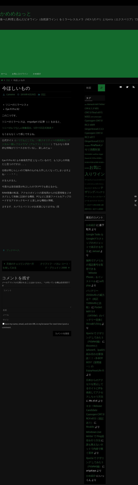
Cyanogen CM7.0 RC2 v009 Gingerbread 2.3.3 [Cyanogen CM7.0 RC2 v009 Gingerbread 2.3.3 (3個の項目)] (94, 124)
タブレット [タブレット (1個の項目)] (96, 188)
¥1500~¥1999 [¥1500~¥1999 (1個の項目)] (93, 162)
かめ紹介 (91, 225)
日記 (8, 80)
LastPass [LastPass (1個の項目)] (96, 154)
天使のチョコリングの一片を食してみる (18, 265)
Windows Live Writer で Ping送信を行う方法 (95, 434)
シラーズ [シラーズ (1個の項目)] (90, 184)
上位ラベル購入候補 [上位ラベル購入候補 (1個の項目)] (93, 205)
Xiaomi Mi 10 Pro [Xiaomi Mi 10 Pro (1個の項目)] (90, 158)
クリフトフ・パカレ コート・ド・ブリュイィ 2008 (55, 265)
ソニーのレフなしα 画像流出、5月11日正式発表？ (28, 128)
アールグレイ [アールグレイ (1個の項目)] (89, 180)
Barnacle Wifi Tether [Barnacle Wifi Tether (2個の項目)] (96, 104)
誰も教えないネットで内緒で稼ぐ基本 (94, 447)
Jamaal (96, 250)
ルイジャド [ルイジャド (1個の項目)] (93, 201)
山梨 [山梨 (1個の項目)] (102, 205)
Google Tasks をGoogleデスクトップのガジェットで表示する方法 (95, 242)
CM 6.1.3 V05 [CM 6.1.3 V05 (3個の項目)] (92, 108)
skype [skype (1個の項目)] (101, 154)
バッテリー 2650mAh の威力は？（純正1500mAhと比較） (95, 298)
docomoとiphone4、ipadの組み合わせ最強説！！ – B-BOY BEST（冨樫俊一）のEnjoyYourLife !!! (95, 357)
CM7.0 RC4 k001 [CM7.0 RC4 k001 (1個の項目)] (96, 117)
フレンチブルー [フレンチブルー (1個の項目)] (98, 197)
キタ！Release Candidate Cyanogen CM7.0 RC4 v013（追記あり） (95, 413)
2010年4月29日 (28, 94)
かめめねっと (16, 14)
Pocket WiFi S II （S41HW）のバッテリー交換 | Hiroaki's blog (95, 315)
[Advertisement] (69, 50)
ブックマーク (12, 250)
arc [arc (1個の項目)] (86, 104)
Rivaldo (90, 425)
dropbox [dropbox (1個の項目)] (87, 146)
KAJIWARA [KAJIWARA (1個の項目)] (88, 154)
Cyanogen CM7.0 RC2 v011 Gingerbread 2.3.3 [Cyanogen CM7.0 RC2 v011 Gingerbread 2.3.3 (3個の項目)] (94, 137)
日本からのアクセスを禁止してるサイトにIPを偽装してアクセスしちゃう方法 (94, 387)
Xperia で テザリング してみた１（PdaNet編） (95, 336)
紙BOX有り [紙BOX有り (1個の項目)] (88, 209)
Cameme (10, 94)
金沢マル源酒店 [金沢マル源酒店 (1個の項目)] (98, 209)
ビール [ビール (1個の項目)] (90, 197)
